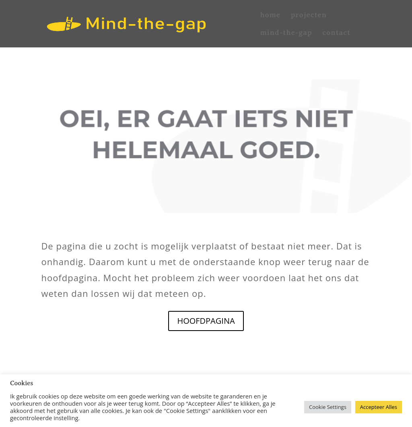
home (270, 15)
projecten (309, 15)
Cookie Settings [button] (327, 407)
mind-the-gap (286, 33)
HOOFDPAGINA (206, 320)
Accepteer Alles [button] (378, 407)
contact (336, 33)
